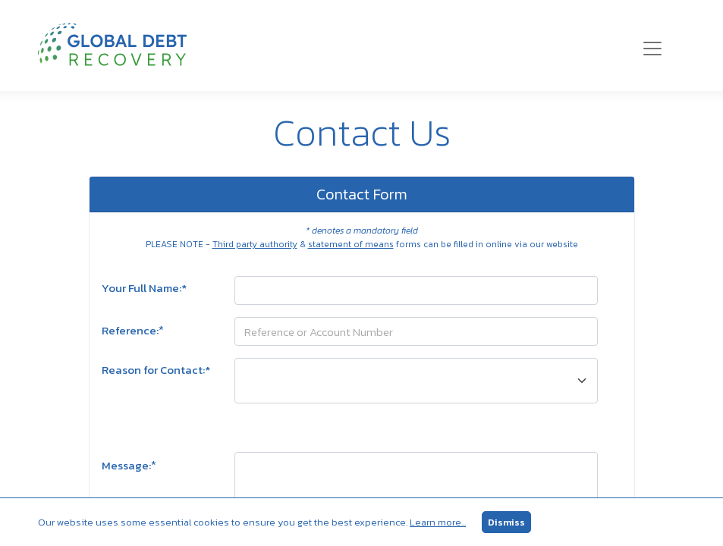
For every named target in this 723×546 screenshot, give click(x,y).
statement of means (351, 244)
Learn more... (438, 522)
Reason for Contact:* (156, 370)
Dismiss (506, 522)
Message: (129, 465)
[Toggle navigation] (652, 48)
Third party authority (254, 244)
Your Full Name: (144, 288)
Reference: (133, 330)
